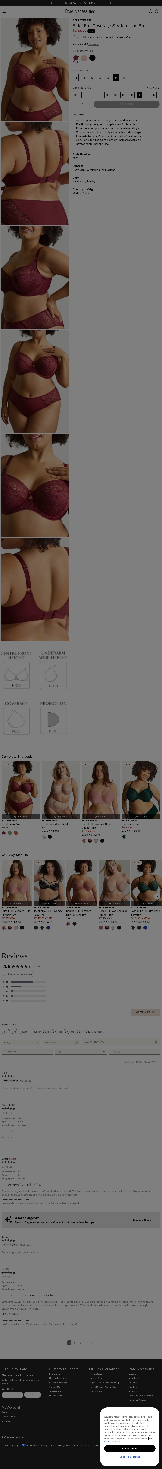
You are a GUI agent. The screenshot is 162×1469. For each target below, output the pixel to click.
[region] (129, 1436)
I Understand (129, 1448)
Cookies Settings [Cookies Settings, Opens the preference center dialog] (129, 1457)
